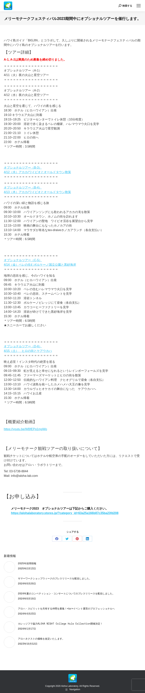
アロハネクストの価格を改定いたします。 (41, 639)
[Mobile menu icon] (138, 5)
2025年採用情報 (27, 563)
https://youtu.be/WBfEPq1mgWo (25, 429)
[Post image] (9, 567)
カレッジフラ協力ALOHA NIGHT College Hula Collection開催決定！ (60, 623)
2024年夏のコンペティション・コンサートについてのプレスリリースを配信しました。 (66, 593)
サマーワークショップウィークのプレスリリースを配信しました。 (55, 578)
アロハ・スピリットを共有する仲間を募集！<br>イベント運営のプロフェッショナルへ (66, 608)
